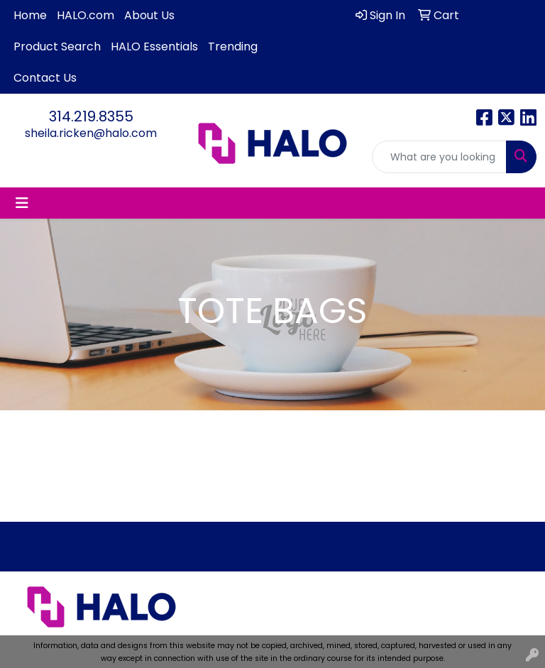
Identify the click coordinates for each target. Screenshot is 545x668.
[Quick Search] (439, 157)
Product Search (57, 46)
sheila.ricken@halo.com (91, 133)
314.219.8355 (91, 116)
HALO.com (85, 15)
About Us (149, 15)
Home (30, 15)
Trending (233, 46)
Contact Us (45, 78)
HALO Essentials (154, 46)
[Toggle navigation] (22, 203)
